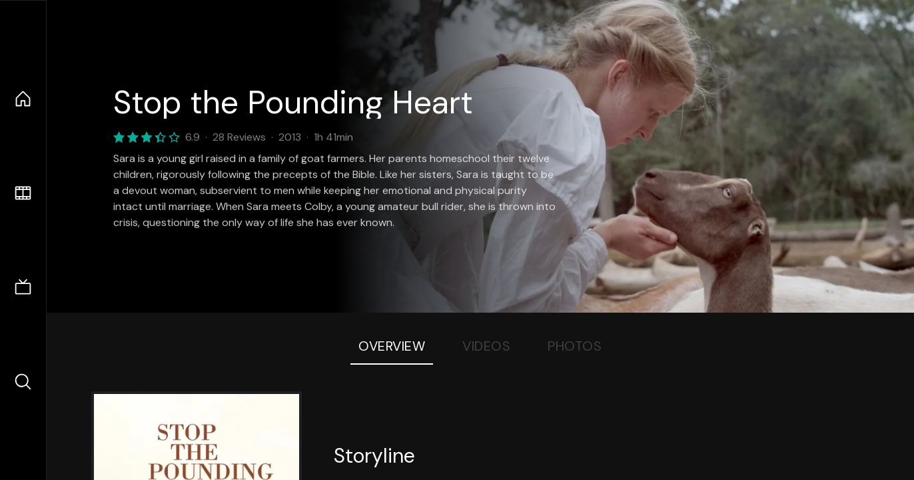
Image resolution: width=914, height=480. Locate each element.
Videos (486, 346)
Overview (391, 346)
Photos (575, 346)
